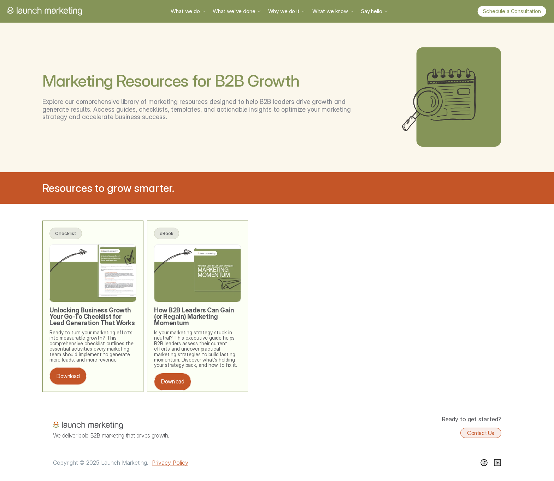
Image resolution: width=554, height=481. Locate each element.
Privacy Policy (170, 462)
